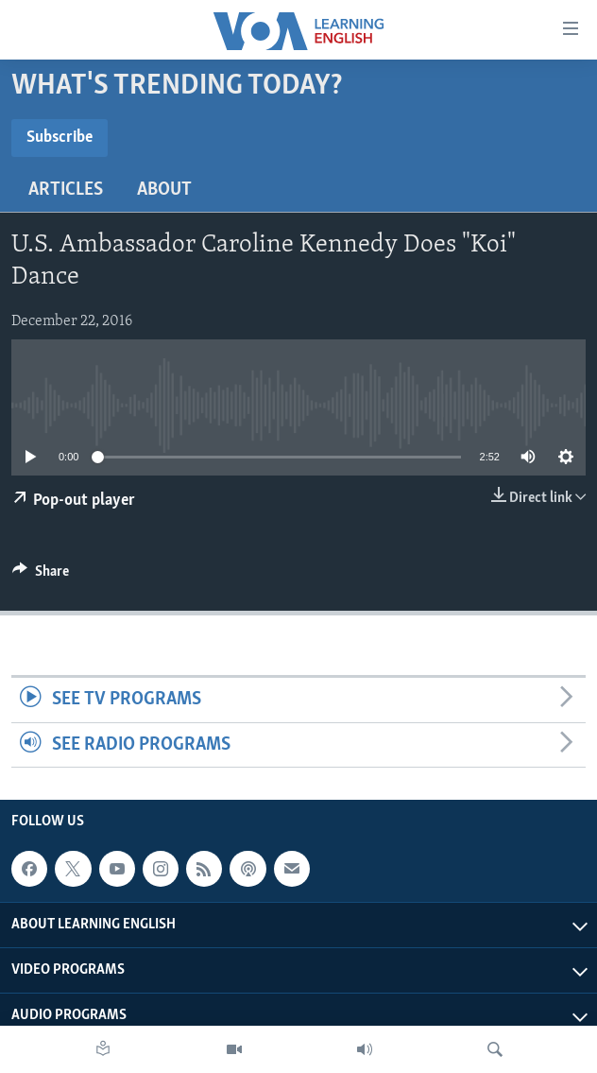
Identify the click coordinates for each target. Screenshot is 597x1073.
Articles (65, 190)
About (164, 190)
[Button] (40, 576)
